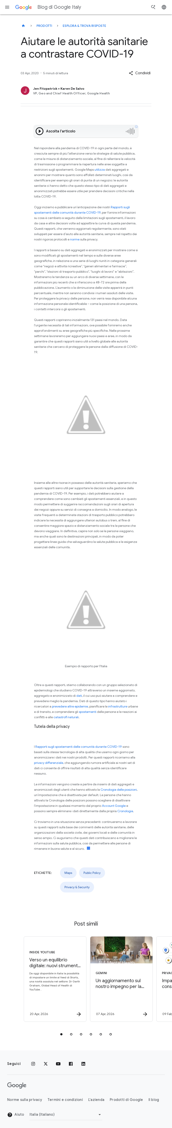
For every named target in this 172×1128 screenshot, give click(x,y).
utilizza (100, 170)
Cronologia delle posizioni (119, 790)
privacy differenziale (48, 763)
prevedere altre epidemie (70, 706)
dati (79, 696)
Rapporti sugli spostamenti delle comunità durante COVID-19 (78, 747)
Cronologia (125, 811)
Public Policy (92, 873)
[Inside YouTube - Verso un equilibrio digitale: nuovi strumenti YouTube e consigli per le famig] (52, 979)
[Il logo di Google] (16, 1085)
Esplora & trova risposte (84, 26)
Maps (68, 873)
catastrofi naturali (66, 717)
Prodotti (44, 26)
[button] (139, 73)
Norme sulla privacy (24, 1100)
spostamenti (87, 712)
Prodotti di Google (126, 1100)
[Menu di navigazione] (7, 7)
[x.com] (45, 1063)
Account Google (114, 806)
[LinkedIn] (83, 1063)
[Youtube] (58, 1063)
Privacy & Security (77, 887)
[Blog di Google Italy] (23, 25)
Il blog (153, 1100)
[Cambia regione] (66, 1114)
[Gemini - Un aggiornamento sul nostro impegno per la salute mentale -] (119, 979)
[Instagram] (33, 1063)
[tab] (61, 1034)
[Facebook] (70, 1063)
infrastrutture (117, 706)
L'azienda (96, 1100)
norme (75, 239)
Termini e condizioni (65, 1100)
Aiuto (15, 1114)
